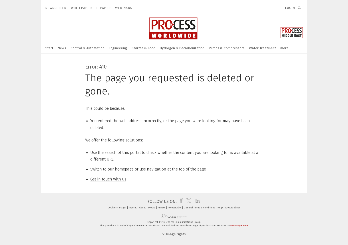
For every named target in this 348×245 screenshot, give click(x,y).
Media (152, 207)
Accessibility (175, 207)
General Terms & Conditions (200, 207)
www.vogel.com (239, 225)
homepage (124, 169)
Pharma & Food (143, 48)
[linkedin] (197, 201)
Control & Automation (87, 48)
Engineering (118, 48)
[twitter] (188, 201)
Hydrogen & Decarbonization (182, 48)
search (111, 152)
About (142, 207)
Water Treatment (262, 48)
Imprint (133, 207)
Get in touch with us (108, 179)
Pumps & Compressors (227, 48)
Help (220, 207)
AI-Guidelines (232, 207)
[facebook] (180, 201)
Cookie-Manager (117, 207)
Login (290, 8)
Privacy (162, 207)
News (62, 48)
